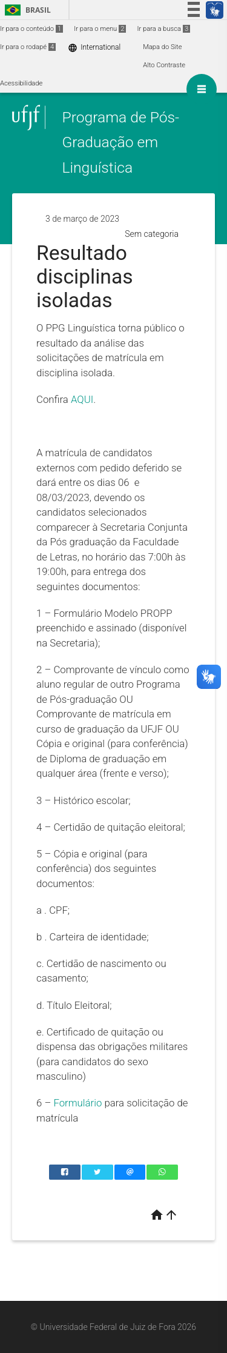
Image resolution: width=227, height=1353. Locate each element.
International (94, 47)
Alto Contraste (164, 65)
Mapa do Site (162, 47)
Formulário (77, 1103)
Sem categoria (152, 234)
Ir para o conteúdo (31, 29)
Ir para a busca (163, 29)
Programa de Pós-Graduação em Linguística (120, 142)
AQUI (82, 399)
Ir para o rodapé (28, 47)
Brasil (25, 10)
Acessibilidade (21, 83)
